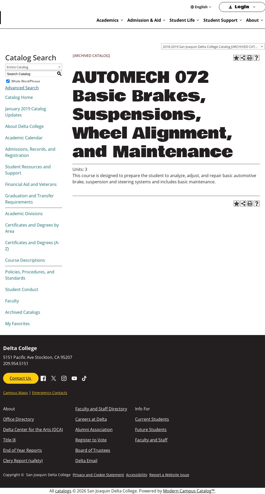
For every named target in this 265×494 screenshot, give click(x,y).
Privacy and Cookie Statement (98, 474)
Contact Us (21, 378)
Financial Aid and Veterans (31, 184)
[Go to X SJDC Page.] (53, 378)
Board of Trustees (92, 450)
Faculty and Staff (151, 440)
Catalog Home (19, 97)
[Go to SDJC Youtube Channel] (74, 378)
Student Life (182, 20)
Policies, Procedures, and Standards (29, 275)
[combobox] (213, 46)
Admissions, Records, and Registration (30, 152)
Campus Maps (15, 392)
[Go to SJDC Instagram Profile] (64, 378)
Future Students (151, 429)
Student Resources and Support (28, 170)
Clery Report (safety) (23, 460)
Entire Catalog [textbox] (17, 67)
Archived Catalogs (22, 312)
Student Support (220, 20)
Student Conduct (21, 289)
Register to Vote (91, 440)
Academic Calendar (24, 138)
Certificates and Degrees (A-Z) (32, 246)
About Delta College (24, 126)
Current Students (152, 419)
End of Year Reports (22, 450)
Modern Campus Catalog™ (189, 491)
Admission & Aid (144, 20)
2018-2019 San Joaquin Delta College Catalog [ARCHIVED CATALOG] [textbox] (213, 46)
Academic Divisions (24, 213)
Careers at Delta (91, 419)
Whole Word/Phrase (25, 81)
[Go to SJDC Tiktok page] (84, 378)
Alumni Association (94, 429)
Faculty (12, 301)
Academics (108, 20)
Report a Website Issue (169, 474)
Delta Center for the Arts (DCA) (33, 429)
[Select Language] (201, 7)
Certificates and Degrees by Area (32, 228)
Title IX (9, 440)
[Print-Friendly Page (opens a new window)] (250, 58)
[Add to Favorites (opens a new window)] (236, 58)
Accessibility (136, 474)
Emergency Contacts (49, 392)
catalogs (63, 491)
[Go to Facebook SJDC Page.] (43, 378)
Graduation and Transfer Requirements (29, 199)
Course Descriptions (25, 260)
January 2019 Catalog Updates (25, 112)
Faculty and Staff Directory (101, 409)
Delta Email (86, 460)
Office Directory (18, 419)
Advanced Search (22, 88)
